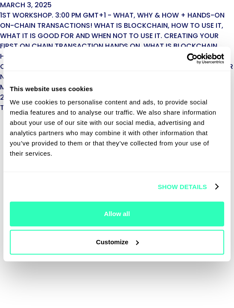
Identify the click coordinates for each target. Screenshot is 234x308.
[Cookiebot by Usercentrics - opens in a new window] (186, 58)
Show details (182, 186)
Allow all (117, 213)
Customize (117, 242)
